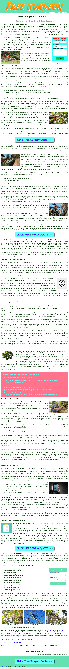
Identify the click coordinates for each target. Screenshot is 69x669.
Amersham (50, 632)
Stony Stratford (54, 630)
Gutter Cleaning (25, 645)
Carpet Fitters (43, 645)
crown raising (36, 528)
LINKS (49, 12)
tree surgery (31, 133)
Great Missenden (16, 635)
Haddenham (64, 630)
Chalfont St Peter (61, 635)
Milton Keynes (28, 633)
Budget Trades (5, 666)
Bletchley (57, 632)
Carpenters (53, 645)
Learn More (57, 668)
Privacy (66, 657)
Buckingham (43, 635)
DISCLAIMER (64, 12)
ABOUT (53, 12)
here (56, 558)
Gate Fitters (14, 645)
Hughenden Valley (40, 632)
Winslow (51, 635)
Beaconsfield (49, 633)
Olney (25, 635)
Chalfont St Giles (15, 632)
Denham (37, 635)
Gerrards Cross (18, 633)
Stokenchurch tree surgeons (22, 523)
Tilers (34, 645)
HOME (45, 12)
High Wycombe (5, 635)
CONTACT (58, 12)
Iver (2, 637)
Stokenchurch (16, 241)
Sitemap (2, 657)
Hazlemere (30, 632)
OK (63, 668)
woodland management (16, 538)
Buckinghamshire (49, 540)
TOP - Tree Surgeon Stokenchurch (11, 642)
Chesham (30, 635)
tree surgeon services (24, 540)
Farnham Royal (39, 633)
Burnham (7, 637)
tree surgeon (28, 73)
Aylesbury (4, 632)
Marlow (24, 632)
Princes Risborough (61, 633)
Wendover (64, 632)
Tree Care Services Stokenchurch (17, 565)
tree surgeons (40, 84)
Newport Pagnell (6, 633)
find (28, 553)
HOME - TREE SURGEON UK (34, 652)
